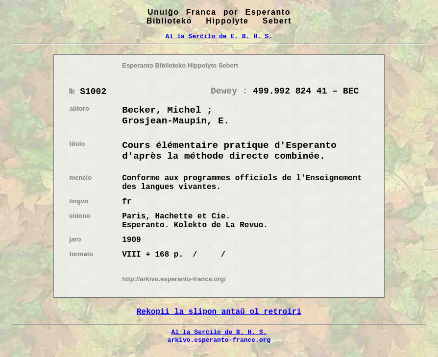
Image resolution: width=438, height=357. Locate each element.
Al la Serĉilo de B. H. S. (219, 332)
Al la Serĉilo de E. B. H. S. (219, 36)
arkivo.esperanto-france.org (219, 339)
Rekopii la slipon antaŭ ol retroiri (219, 312)
